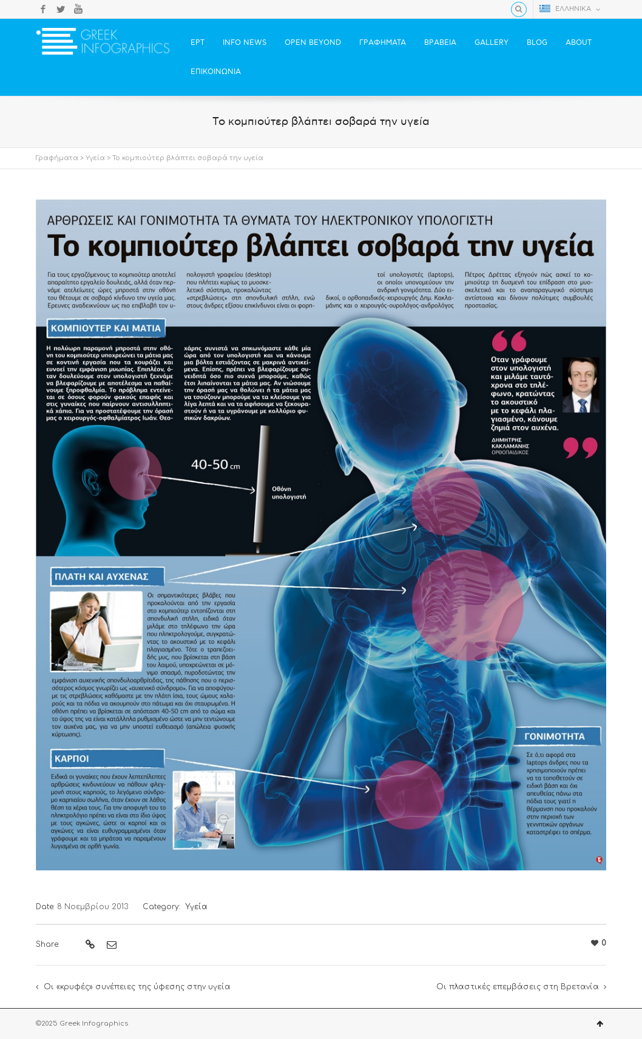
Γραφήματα (57, 158)
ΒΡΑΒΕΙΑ (440, 42)
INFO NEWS (244, 42)
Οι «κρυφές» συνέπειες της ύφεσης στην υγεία (137, 987)
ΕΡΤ (197, 42)
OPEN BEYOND (313, 42)
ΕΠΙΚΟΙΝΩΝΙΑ (216, 71)
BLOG (537, 42)
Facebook (43, 9)
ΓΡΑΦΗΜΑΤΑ (382, 42)
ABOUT (579, 42)
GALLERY (492, 42)
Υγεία (95, 158)
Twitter (60, 9)
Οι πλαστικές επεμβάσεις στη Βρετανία (517, 987)
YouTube (78, 9)
